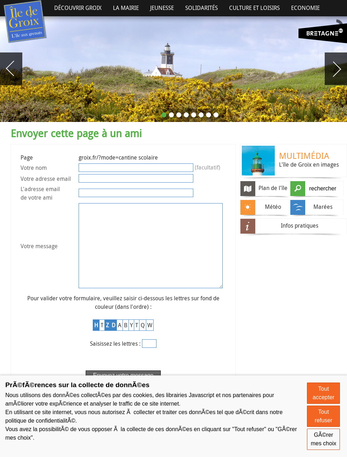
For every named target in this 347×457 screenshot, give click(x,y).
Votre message (39, 255)
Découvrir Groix (78, 8)
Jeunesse (162, 8)
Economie (305, 8)
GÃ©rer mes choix (323, 439)
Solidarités (201, 8)
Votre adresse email (46, 179)
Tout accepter (323, 393)
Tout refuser (323, 416)
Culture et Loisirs (254, 8)
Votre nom (34, 168)
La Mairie (126, 8)
